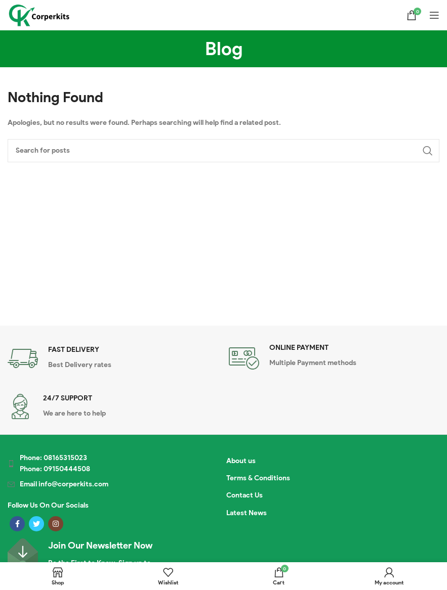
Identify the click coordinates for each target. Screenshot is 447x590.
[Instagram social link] (55, 523)
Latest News (246, 513)
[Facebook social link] (17, 523)
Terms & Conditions (258, 478)
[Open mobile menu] (434, 15)
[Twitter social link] (36, 523)
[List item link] (98, 463)
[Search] (223, 150)
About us (241, 461)
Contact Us (244, 495)
